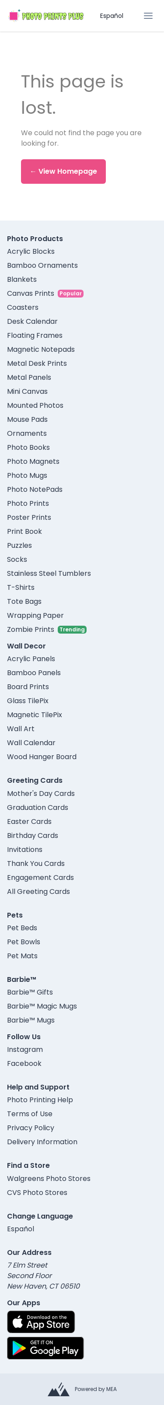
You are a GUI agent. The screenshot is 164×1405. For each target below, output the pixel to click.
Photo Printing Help (40, 1100)
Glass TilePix (28, 701)
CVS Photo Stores (37, 1193)
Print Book (24, 531)
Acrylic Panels (31, 659)
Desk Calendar (32, 321)
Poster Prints (29, 517)
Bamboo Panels (34, 673)
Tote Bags (24, 601)
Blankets (22, 279)
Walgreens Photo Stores (49, 1179)
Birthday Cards (32, 835)
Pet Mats (22, 956)
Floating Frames (35, 335)
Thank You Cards (36, 863)
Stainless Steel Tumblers (49, 573)
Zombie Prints (30, 629)
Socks (17, 559)
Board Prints (28, 687)
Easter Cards (29, 821)
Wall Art (21, 729)
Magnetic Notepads (41, 349)
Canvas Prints (30, 293)
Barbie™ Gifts (30, 992)
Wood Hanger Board (42, 757)
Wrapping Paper (35, 615)
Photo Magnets (33, 461)
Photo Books (28, 447)
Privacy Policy (30, 1128)
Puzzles (19, 545)
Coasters (22, 307)
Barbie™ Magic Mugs (42, 1006)
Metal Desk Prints (37, 363)
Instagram (25, 1049)
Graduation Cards (37, 807)
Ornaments (27, 433)
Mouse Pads (27, 419)
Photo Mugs (27, 475)
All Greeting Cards (38, 891)
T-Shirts (21, 587)
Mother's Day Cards (41, 793)
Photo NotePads (35, 489)
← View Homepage (63, 171)
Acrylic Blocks (31, 251)
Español (111, 15)
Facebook (24, 1063)
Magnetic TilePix (34, 715)
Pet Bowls (23, 942)
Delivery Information (42, 1142)
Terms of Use (29, 1114)
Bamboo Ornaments (42, 265)
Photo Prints (28, 503)
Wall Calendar (31, 743)
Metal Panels (29, 377)
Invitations (24, 849)
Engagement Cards (40, 877)
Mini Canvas (27, 391)
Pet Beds (22, 928)
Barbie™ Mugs (31, 1020)
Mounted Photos (35, 405)
